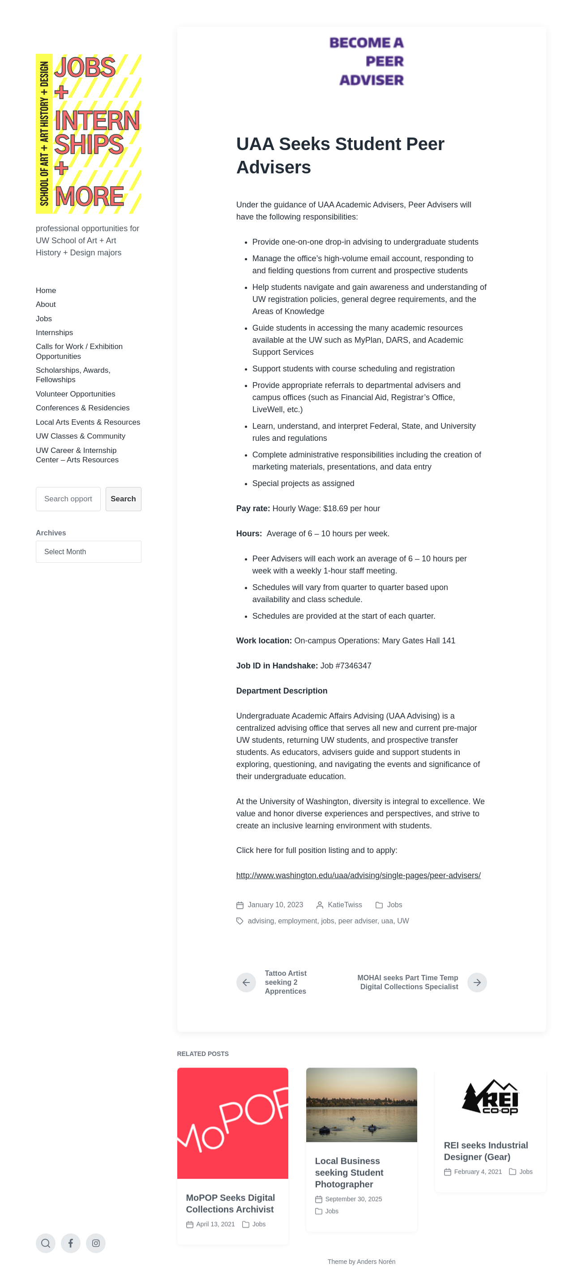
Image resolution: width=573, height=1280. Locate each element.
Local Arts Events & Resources (88, 422)
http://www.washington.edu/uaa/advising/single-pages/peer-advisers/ (358, 875)
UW (403, 921)
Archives (51, 533)
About (46, 304)
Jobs (44, 319)
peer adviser (357, 921)
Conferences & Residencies (83, 408)
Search (123, 499)
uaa (387, 921)
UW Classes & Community (80, 436)
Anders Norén (376, 1261)
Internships (54, 332)
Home (46, 290)
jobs (327, 921)
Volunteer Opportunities (75, 394)
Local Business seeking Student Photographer (349, 1221)
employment (297, 921)
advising (261, 921)
